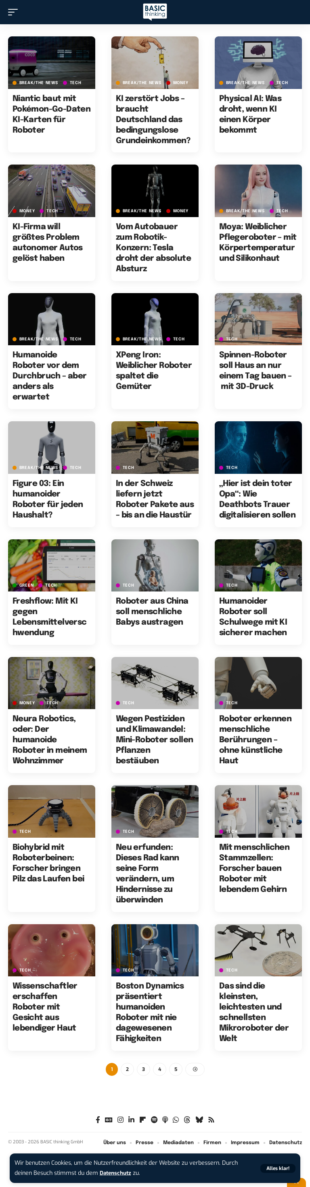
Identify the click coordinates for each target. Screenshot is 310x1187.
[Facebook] (98, 1121)
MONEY (181, 83)
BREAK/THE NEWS (38, 83)
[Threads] (187, 1121)
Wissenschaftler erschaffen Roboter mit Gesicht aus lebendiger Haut (45, 1007)
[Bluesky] (199, 1121)
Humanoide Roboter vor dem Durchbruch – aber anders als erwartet (50, 376)
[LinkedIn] (131, 1121)
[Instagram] (120, 1121)
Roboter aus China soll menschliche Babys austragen (152, 612)
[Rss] (211, 1121)
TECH (76, 83)
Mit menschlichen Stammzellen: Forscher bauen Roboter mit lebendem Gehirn (254, 868)
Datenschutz (117, 1173)
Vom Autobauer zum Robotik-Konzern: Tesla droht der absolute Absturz (153, 248)
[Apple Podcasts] (165, 1121)
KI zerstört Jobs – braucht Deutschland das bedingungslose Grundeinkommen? (153, 120)
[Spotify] (154, 1121)
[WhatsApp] (176, 1121)
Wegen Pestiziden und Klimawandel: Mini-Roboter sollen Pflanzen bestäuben (154, 740)
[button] (277, 1168)
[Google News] (109, 1121)
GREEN (26, 585)
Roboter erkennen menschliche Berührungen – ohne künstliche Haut (255, 740)
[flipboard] (142, 1121)
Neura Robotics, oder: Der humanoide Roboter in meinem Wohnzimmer (50, 740)
